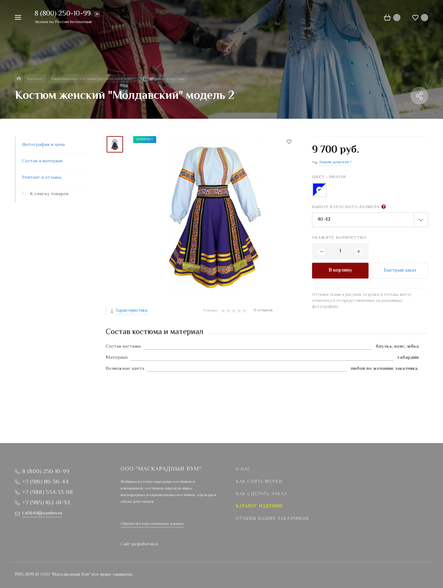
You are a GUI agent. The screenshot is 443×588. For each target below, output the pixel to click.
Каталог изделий (259, 506)
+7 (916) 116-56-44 (45, 482)
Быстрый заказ (400, 270)
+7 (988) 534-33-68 (47, 492)
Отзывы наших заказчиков (272, 518)
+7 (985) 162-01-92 (46, 502)
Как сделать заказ (261, 494)
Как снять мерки (259, 481)
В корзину (340, 270)
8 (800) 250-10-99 (62, 14)
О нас (243, 469)
